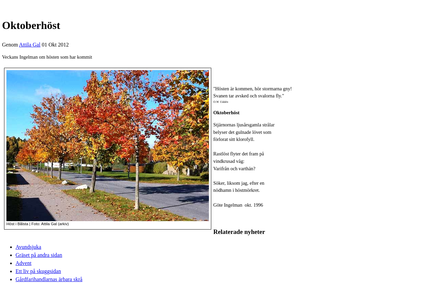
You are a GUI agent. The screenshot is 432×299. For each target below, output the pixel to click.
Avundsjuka (28, 247)
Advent (23, 263)
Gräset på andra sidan (39, 255)
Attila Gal (29, 45)
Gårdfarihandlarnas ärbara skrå (49, 279)
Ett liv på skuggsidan (38, 271)
